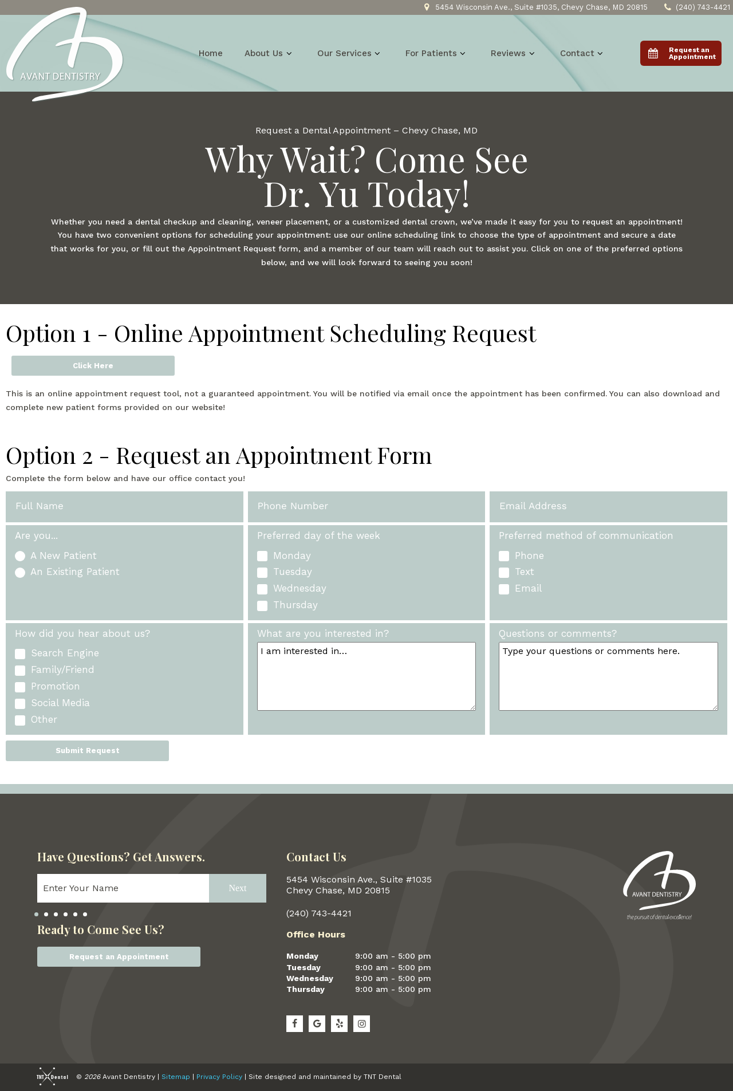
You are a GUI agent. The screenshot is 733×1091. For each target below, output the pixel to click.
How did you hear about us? (82, 633)
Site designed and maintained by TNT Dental (325, 1077)
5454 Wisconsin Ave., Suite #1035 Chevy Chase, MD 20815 (359, 885)
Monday (302, 955)
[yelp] (339, 1023)
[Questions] (608, 676)
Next (237, 887)
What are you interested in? (323, 633)
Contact (583, 53)
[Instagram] (361, 1023)
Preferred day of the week (318, 535)
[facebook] (294, 1023)
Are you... (36, 535)
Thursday (305, 989)
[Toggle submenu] (289, 53)
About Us (270, 53)
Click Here (93, 365)
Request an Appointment (119, 956)
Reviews (514, 53)
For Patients (437, 53)
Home (211, 53)
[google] (317, 1023)
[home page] (65, 54)
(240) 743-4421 (695, 7)
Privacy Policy (219, 1077)
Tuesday (303, 967)
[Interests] (366, 676)
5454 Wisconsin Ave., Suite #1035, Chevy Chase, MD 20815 (534, 7)
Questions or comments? (558, 633)
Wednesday (309, 978)
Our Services (350, 53)
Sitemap (175, 1077)
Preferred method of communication (586, 535)
